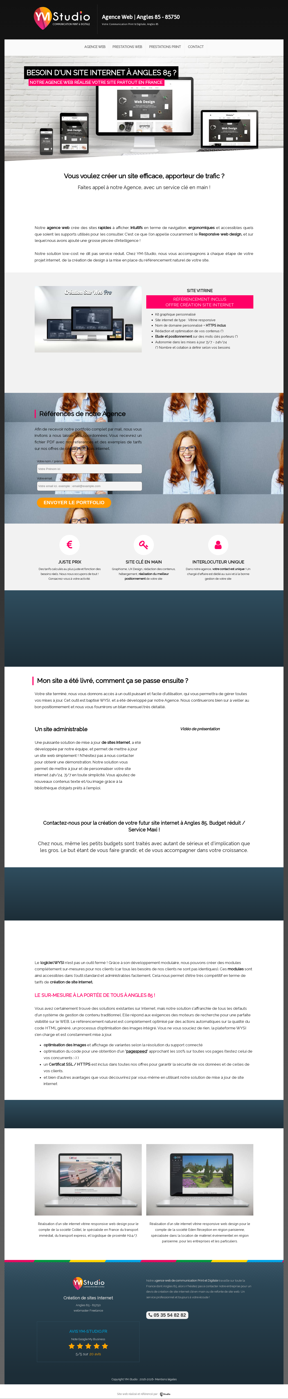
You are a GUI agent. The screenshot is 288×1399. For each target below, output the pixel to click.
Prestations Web (127, 47)
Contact (196, 47)
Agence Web (95, 47)
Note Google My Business (88, 1339)
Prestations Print (165, 47)
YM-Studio (130, 1379)
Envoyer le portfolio (74, 503)
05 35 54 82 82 (167, 1315)
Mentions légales (166, 1379)
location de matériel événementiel (207, 1236)
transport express (72, 1236)
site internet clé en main (189, 1292)
